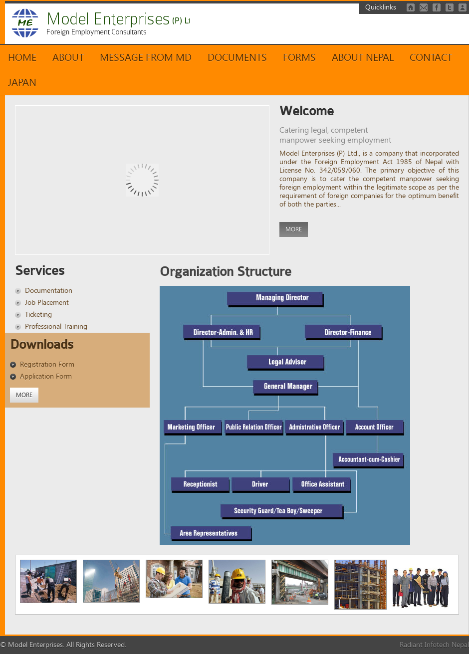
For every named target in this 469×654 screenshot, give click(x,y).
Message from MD (146, 57)
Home (22, 57)
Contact (431, 57)
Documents (237, 57)
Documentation (48, 290)
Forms (299, 57)
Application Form (46, 376)
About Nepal (363, 57)
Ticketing (38, 314)
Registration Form (47, 364)
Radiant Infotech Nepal (434, 645)
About (68, 57)
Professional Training (56, 326)
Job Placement (47, 302)
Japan (22, 82)
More (293, 229)
